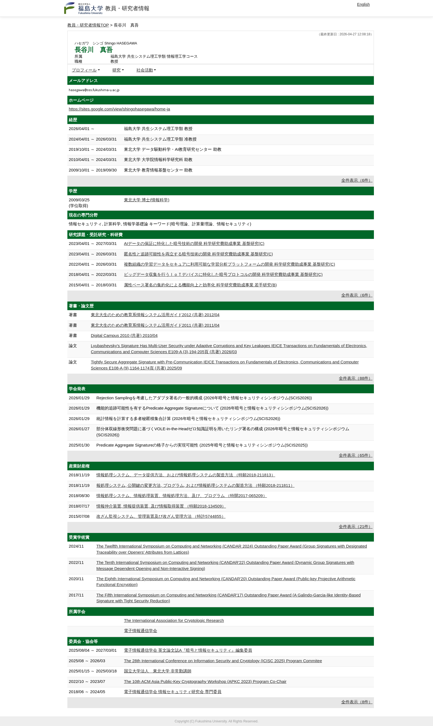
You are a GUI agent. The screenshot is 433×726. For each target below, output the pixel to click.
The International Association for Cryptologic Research (174, 620)
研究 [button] (116, 70)
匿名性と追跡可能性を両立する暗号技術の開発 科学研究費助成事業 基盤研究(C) (198, 254)
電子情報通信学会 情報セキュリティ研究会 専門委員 (172, 691)
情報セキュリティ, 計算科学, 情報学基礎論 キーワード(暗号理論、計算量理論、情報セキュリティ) (160, 223)
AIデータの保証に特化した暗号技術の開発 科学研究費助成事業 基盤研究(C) (194, 243)
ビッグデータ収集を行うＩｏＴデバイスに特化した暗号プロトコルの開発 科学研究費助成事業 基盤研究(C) (223, 274)
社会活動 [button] (144, 70)
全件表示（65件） (356, 455)
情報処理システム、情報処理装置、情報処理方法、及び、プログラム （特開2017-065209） (181, 495)
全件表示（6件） (357, 180)
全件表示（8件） (357, 701)
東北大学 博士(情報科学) (146, 199)
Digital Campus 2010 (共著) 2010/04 (124, 335)
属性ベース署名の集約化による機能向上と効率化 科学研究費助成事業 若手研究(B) (200, 285)
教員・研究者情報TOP (88, 25)
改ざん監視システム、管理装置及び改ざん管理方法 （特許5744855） (161, 516)
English (363, 4)
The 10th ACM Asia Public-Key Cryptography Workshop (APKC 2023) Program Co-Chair (205, 681)
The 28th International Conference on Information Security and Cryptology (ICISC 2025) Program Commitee (223, 660)
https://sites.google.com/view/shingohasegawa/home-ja (119, 109)
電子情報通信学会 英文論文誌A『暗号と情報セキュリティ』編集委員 (188, 650)
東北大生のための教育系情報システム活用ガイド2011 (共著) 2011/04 (155, 325)
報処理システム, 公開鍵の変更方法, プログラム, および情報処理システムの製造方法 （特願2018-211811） (195, 485)
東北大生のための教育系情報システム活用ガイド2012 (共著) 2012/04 (155, 314)
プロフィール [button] (84, 70)
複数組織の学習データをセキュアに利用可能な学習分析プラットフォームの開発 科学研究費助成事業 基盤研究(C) (229, 264)
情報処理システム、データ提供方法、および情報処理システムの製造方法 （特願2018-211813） (185, 474)
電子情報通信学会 (140, 630)
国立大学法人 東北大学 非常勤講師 (157, 671)
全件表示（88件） (356, 378)
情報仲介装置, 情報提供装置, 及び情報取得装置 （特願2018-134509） (161, 506)
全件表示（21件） (356, 526)
